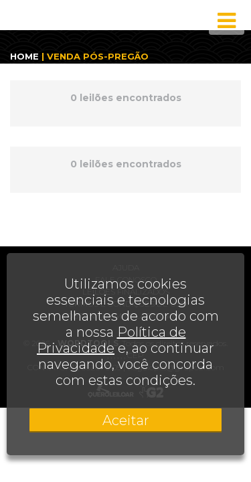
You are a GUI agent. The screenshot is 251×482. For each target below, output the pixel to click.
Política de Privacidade (111, 340)
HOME (24, 56)
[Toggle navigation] (226, 21)
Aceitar (125, 420)
